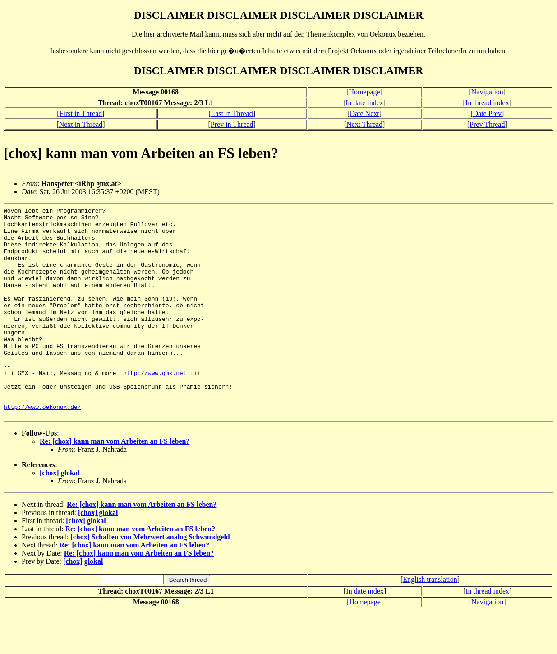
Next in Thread (81, 124)
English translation (430, 621)
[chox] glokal (59, 515)
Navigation (487, 92)
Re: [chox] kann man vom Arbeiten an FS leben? (114, 483)
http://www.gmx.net (154, 407)
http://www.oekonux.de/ (42, 447)
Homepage (364, 92)
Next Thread (364, 124)
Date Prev (487, 113)
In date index (364, 103)
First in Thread (81, 113)
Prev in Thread (232, 124)
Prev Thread (487, 124)
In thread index (487, 103)
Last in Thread (232, 113)
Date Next (364, 113)
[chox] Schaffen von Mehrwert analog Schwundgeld (150, 579)
